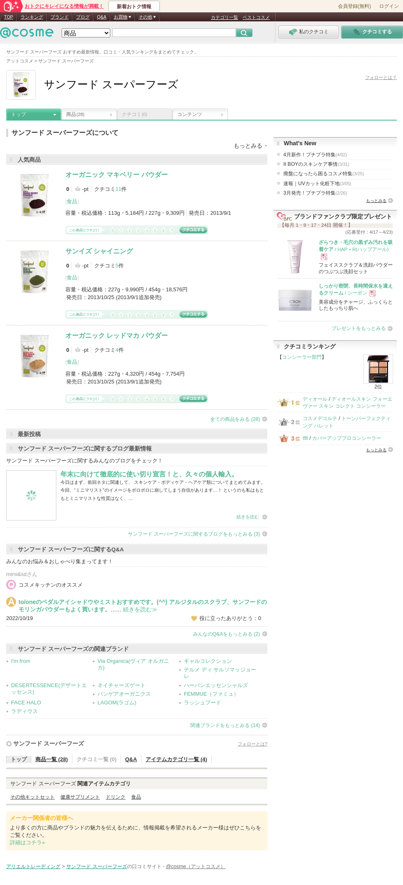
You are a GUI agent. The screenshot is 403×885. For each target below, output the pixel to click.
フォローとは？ (381, 77)
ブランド (60, 16)
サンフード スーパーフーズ (48, 743)
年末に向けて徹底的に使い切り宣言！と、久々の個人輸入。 (149, 474)
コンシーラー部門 (302, 357)
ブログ (83, 16)
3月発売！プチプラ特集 (315, 193)
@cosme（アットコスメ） (196, 866)
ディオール (315, 399)
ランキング (32, 16)
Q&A (102, 16)
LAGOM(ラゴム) (117, 702)
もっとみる (376, 200)
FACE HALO (26, 702)
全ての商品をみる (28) (235, 419)
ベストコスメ (256, 17)
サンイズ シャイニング (99, 251)
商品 (75, 114)
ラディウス (24, 711)
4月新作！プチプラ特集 (315, 155)
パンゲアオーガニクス (124, 694)
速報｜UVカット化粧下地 (317, 183)
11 (118, 189)
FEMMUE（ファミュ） (211, 694)
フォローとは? (252, 743)
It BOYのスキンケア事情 (316, 164)
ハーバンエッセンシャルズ (216, 685)
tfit (305, 438)
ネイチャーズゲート (121, 685)
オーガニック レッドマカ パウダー (116, 335)
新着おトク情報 (134, 6)
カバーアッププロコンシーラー (346, 438)
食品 (72, 201)
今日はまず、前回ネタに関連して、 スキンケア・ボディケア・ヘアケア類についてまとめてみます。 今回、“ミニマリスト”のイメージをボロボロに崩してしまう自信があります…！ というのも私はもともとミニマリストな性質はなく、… (162, 490)
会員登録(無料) (354, 6)
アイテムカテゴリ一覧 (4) (176, 759)
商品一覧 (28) (51, 759)
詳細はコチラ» (27, 842)
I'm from (20, 661)
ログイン (389, 6)
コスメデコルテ (320, 418)
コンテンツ (189, 114)
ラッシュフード (202, 702)
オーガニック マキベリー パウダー (116, 174)
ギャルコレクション (208, 661)
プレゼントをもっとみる (358, 328)
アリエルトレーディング (33, 866)
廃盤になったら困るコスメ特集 (323, 174)
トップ (18, 114)
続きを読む (247, 516)
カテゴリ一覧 (224, 17)
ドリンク (115, 797)
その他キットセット (32, 797)
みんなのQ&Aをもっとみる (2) (226, 634)
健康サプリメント (80, 797)
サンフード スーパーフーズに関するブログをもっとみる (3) (194, 534)
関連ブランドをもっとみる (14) (225, 725)
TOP (8, 16)
